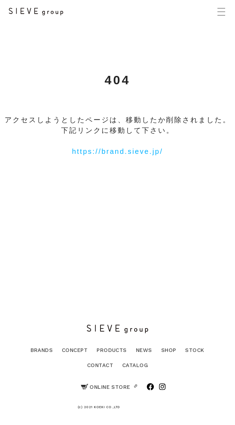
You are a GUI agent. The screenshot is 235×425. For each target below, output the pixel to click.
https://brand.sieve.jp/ (117, 151)
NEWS (144, 350)
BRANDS (42, 350)
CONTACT (100, 365)
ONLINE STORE (105, 387)
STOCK (194, 350)
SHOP (168, 350)
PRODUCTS (112, 350)
